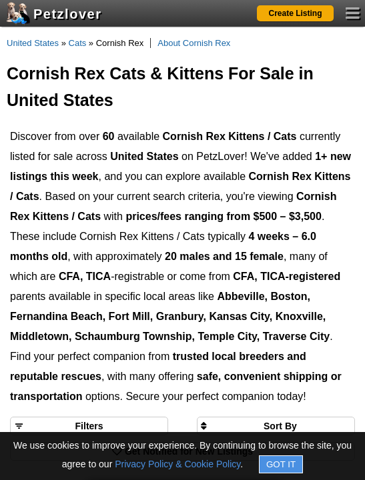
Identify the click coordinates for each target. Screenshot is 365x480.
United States (33, 43)
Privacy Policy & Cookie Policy (177, 464)
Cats (78, 43)
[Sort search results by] (276, 426)
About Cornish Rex (193, 43)
